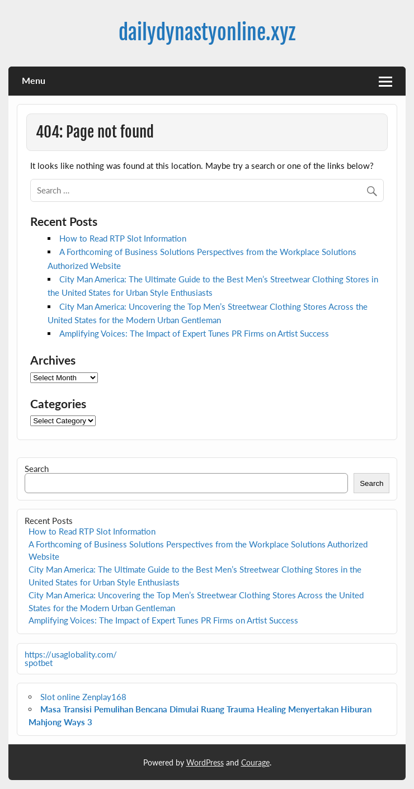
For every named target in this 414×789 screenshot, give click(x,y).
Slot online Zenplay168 (83, 697)
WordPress (205, 762)
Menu (33, 80)
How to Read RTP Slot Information (122, 238)
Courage (255, 762)
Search (37, 469)
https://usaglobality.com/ (71, 654)
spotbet (39, 663)
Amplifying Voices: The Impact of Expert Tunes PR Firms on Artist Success (194, 333)
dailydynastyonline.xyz (207, 32)
